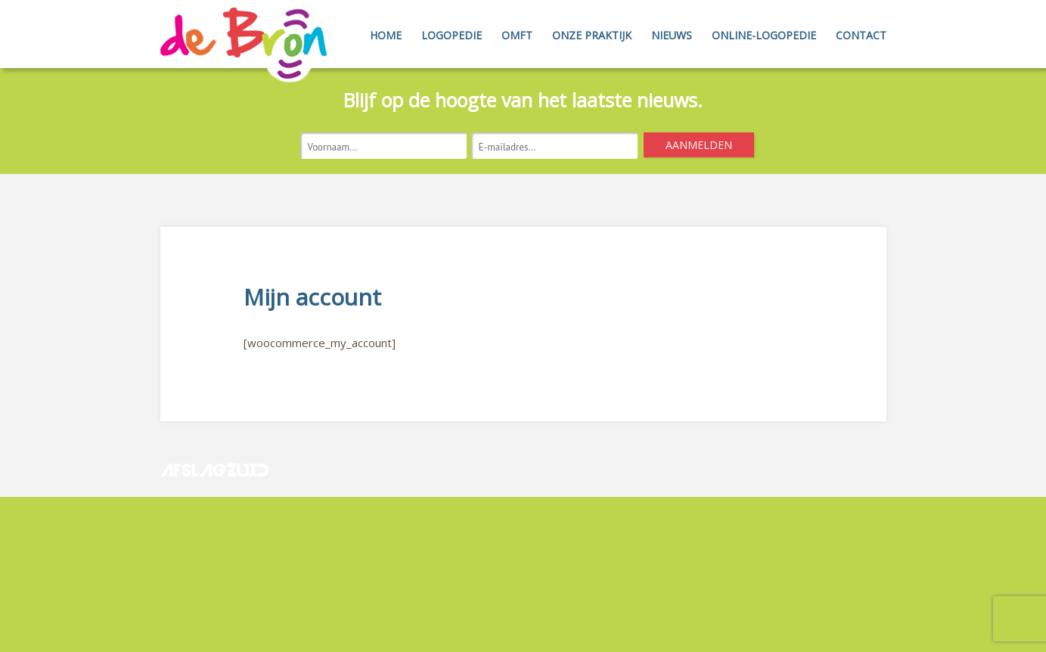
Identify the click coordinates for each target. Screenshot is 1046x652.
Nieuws (671, 35)
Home (386, 35)
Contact (861, 35)
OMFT (516, 35)
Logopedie (451, 35)
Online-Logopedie (764, 35)
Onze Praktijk (592, 35)
